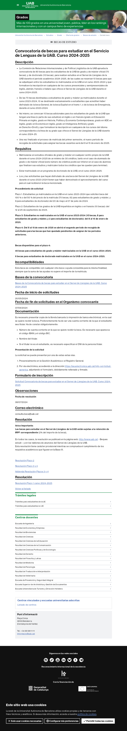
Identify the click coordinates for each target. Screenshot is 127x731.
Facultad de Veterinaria (63, 576)
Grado (59, 35)
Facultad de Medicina (63, 563)
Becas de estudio (90, 35)
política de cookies (87, 714)
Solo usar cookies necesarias (25, 721)
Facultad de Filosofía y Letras (63, 558)
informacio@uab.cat (26, 634)
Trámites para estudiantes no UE (63, 506)
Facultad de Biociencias (63, 532)
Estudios (49, 35)
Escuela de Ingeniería (63, 523)
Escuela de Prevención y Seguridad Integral (63, 580)
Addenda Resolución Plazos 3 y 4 (32, 471)
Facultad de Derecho (63, 554)
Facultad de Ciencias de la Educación (63, 541)
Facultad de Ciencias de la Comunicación (63, 545)
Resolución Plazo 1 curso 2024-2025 (33, 483)
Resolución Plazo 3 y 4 (26, 466)
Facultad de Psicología (63, 567)
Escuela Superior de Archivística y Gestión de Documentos (63, 584)
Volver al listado (23, 488)
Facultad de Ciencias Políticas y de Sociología (63, 550)
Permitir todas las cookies (98, 721)
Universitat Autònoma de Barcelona (55, 5)
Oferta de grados (72, 35)
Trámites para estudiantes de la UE (63, 501)
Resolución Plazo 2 (24, 460)
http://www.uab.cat (88, 439)
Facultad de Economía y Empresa (63, 528)
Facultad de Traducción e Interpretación (63, 571)
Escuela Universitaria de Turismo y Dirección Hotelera (63, 589)
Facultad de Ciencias (63, 537)
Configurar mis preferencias (62, 721)
